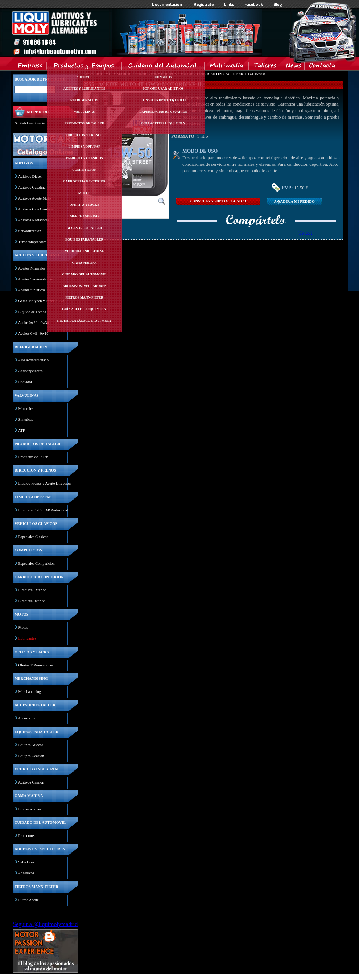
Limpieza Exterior (32, 590)
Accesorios (26, 718)
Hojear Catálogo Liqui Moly (84, 320)
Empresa (31, 67)
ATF (21, 430)
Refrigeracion (84, 100)
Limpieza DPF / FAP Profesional (43, 510)
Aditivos (84, 77)
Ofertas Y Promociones (36, 665)
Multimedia (227, 67)
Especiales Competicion (36, 564)
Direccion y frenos (84, 135)
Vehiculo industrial (84, 251)
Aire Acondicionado (33, 360)
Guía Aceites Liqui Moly (84, 309)
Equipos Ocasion (31, 756)
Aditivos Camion (31, 782)
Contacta (321, 67)
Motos (84, 193)
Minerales (26, 409)
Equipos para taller (84, 239)
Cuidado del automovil (84, 274)
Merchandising (84, 216)
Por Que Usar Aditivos (163, 88)
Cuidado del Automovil (163, 67)
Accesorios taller (84, 228)
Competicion (84, 170)
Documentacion (167, 4)
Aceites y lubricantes (84, 88)
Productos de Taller (33, 457)
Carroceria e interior (84, 181)
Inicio (136, 32)
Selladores (26, 862)
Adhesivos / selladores (84, 286)
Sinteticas (25, 420)
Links (229, 4)
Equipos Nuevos (30, 745)
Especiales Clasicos (33, 537)
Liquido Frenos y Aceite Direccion (44, 483)
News (293, 67)
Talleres (265, 67)
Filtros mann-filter (84, 297)
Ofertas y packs (84, 204)
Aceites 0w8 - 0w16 (33, 334)
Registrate (204, 4)
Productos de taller (84, 123)
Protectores (27, 836)
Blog (278, 4)
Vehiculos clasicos (84, 158)
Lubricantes (27, 638)
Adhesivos (26, 873)
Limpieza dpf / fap (84, 146)
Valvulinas (84, 112)
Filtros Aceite (28, 900)
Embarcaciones (29, 809)
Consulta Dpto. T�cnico (163, 100)
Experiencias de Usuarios (163, 112)
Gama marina (84, 262)
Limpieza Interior (31, 601)
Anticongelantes (30, 371)
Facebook (254, 4)
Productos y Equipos (84, 67)
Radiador (25, 382)
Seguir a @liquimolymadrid (45, 924)
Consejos (163, 77)
